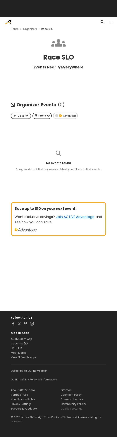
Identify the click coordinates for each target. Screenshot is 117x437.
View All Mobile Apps (23, 357)
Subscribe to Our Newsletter (29, 371)
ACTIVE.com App (21, 339)
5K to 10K (16, 348)
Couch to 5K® (19, 343)
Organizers (30, 29)
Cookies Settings (71, 408)
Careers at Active (72, 399)
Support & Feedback (24, 408)
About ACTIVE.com (23, 390)
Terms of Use (19, 395)
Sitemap (66, 390)
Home (15, 29)
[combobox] (21, 116)
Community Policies (74, 404)
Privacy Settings (21, 404)
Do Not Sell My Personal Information (34, 379)
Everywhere (72, 67)
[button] (42, 116)
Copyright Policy (71, 395)
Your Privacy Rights (23, 399)
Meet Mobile (19, 353)
